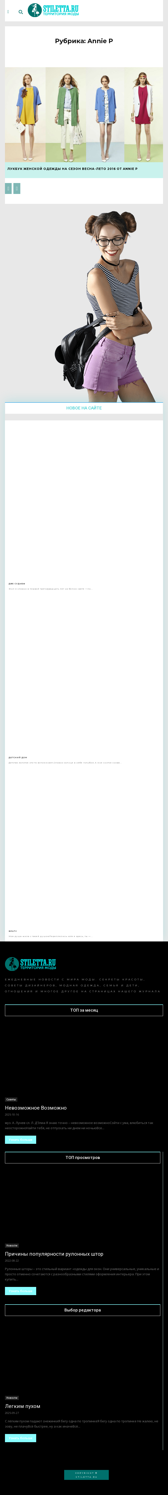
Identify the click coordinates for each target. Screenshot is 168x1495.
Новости (11, 1245)
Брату (13, 931)
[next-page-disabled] (16, 188)
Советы (11, 1099)
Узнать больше (20, 1140)
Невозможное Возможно (36, 1108)
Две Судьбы (17, 583)
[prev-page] (8, 188)
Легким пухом (22, 1406)
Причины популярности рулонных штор (54, 1254)
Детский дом (18, 757)
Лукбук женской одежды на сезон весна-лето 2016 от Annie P (72, 169)
